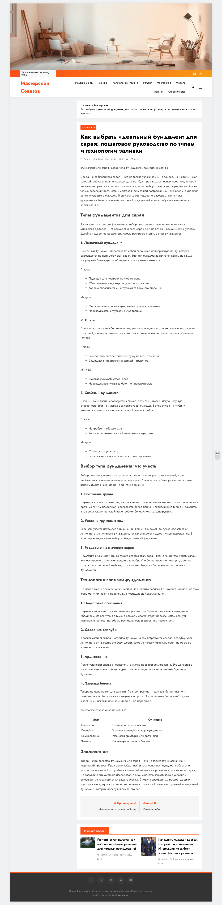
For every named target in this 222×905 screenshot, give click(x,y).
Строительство (177, 92)
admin (87, 159)
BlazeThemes (121, 895)
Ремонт (147, 83)
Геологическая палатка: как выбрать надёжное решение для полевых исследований (116, 844)
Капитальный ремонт (125, 83)
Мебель (181, 83)
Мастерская (164, 83)
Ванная (158, 92)
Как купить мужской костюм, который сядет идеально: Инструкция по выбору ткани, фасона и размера (178, 846)
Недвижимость (84, 83)
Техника (103, 83)
